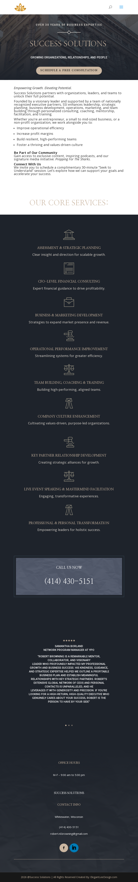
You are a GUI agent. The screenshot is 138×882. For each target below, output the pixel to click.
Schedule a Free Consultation (69, 70)
